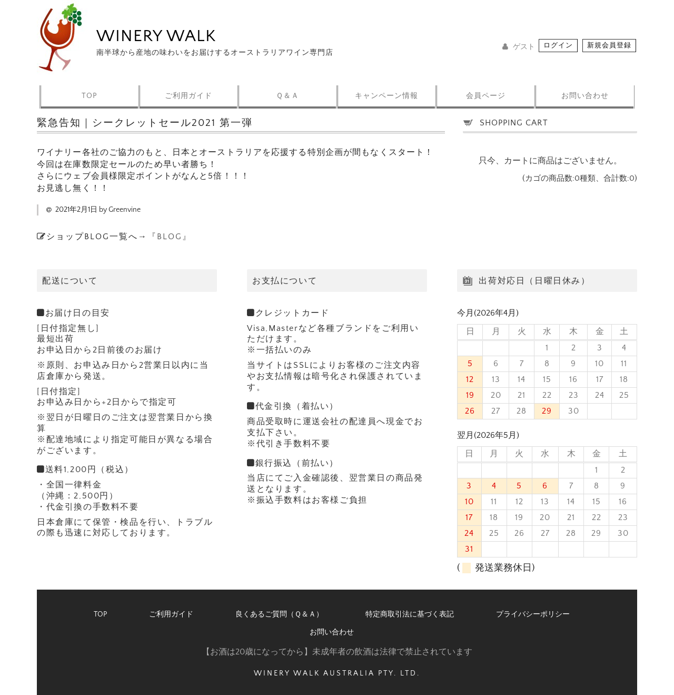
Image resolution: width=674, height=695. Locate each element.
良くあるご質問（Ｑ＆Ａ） (279, 614)
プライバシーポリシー (533, 614)
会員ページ (487, 90)
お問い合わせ (587, 90)
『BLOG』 (169, 236)
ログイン (558, 45)
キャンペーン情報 (387, 90)
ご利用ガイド (187, 90)
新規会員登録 (609, 45)
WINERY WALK (156, 36)
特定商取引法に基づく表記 (409, 614)
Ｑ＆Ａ (287, 90)
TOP (87, 90)
